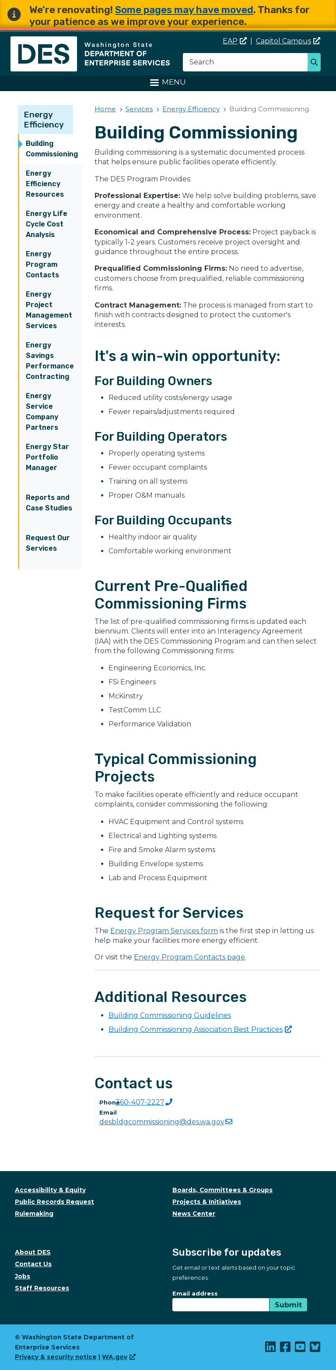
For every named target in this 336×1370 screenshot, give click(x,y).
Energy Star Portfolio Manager (47, 457)
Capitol (288, 41)
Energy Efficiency (44, 120)
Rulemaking (34, 1213)
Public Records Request (54, 1201)
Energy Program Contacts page (189, 957)
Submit (288, 1305)
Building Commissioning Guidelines (169, 1015)
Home (105, 109)
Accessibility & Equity (50, 1189)
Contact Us (33, 1263)
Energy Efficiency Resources (45, 183)
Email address (195, 1293)
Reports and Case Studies (49, 502)
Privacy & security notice (56, 1356)
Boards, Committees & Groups (222, 1189)
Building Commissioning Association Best (200, 1029)
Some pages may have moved (184, 10)
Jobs (22, 1276)
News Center (193, 1213)
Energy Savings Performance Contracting (50, 361)
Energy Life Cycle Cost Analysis (46, 224)
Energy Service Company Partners (42, 412)
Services (139, 109)
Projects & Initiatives (206, 1201)
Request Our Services (48, 543)
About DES (33, 1252)
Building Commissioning (52, 148)
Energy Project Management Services (49, 310)
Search (316, 63)
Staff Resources (42, 1288)
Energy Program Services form (164, 931)
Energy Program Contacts (42, 264)
